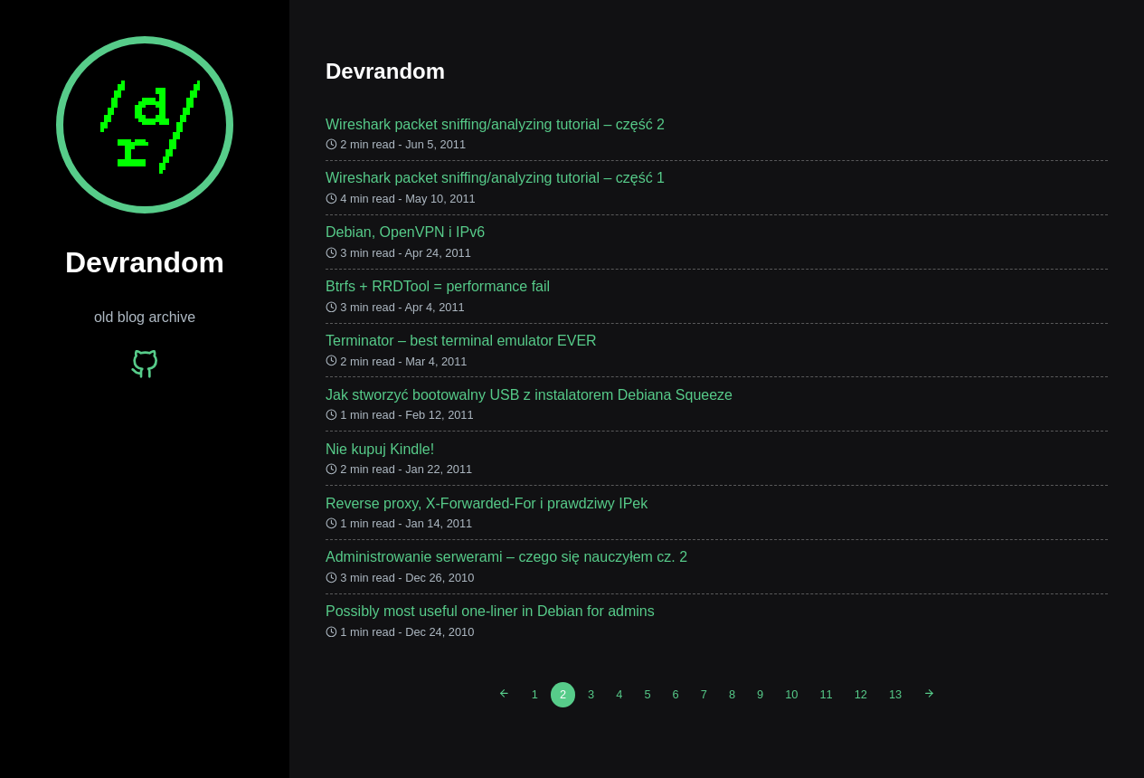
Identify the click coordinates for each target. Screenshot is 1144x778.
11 (825, 694)
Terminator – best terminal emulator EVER (461, 340)
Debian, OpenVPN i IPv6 (405, 232)
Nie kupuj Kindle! (380, 449)
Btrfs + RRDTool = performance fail (438, 286)
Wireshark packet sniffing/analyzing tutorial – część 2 (495, 124)
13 (895, 694)
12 (861, 694)
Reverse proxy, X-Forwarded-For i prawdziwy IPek (487, 503)
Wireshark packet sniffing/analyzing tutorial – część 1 (495, 177)
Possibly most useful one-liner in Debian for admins (490, 611)
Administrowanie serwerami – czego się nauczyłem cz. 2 (506, 557)
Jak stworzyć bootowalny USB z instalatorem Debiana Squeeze (529, 395)
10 (791, 694)
